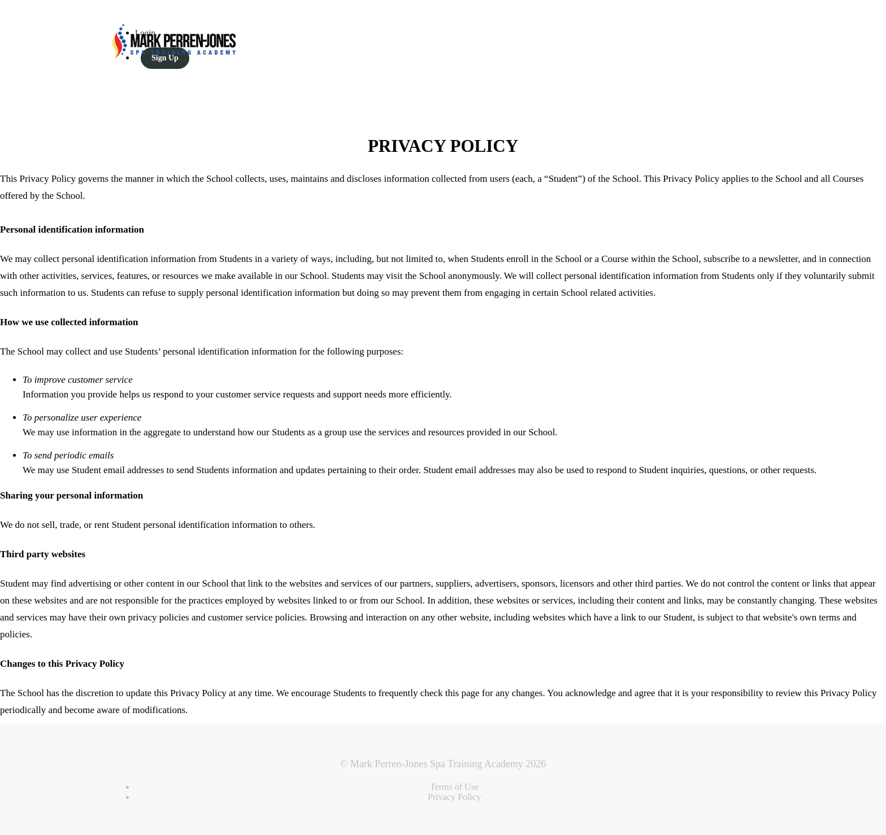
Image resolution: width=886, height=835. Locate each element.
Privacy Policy (454, 797)
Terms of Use (454, 787)
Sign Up (165, 58)
